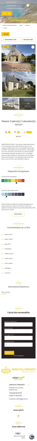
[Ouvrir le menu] (6, 13)
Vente (21, 25)
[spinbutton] (18, 345)
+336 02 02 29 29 (11, 5)
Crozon (27, 25)
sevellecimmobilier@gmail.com (15, 8)
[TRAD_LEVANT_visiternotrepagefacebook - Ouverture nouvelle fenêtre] (18, 416)
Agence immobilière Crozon (10, 25)
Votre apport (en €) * (9, 335)
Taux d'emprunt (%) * (9, 341)
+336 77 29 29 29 (11, 2)
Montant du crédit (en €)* (10, 321)
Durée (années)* (8, 328)
